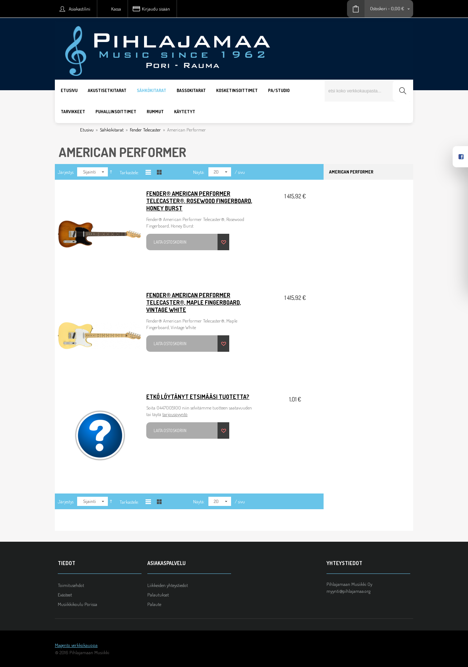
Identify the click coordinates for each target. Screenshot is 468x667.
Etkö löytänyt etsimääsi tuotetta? (197, 396)
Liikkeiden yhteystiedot (167, 585)
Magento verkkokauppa (76, 645)
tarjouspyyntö (175, 414)
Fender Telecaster (145, 130)
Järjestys (65, 172)
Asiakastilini (79, 9)
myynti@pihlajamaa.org (348, 591)
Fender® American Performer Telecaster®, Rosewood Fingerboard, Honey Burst (199, 201)
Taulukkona (159, 172)
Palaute (154, 604)
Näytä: (199, 172)
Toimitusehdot (71, 585)
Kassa (116, 9)
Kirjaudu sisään (156, 9)
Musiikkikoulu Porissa (77, 604)
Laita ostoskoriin (170, 242)
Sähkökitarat (112, 130)
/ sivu (240, 172)
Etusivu (87, 130)
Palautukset (158, 595)
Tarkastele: (129, 172)
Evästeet (65, 595)
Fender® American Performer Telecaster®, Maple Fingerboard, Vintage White (193, 302)
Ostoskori (378, 8)
